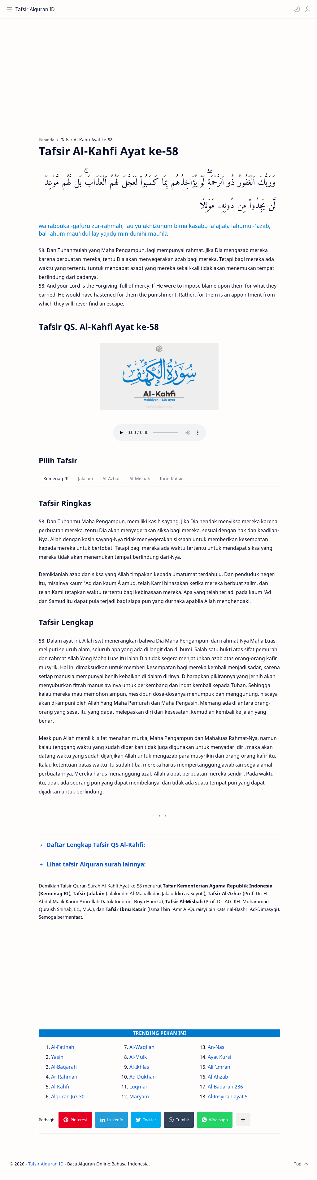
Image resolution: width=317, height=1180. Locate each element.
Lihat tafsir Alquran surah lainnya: (107, 867)
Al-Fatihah (73, 1049)
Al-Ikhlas (150, 1069)
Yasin (68, 1059)
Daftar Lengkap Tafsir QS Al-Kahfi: (106, 847)
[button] (295, 9)
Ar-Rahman (75, 1079)
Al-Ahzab (229, 1079)
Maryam (150, 1099)
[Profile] (306, 9)
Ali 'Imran (230, 1069)
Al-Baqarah (75, 1069)
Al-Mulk (149, 1059)
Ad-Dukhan (153, 1079)
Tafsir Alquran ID (36, 9)
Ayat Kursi (230, 1059)
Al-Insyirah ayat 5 (238, 1099)
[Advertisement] (170, 84)
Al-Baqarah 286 (236, 1089)
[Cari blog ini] (128, 9)
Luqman (149, 1089)
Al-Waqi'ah (152, 1049)
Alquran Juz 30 (78, 1099)
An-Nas (227, 1049)
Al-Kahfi (71, 1089)
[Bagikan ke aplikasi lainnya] (253, 1122)
